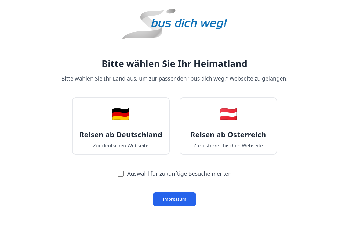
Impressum (175, 199)
